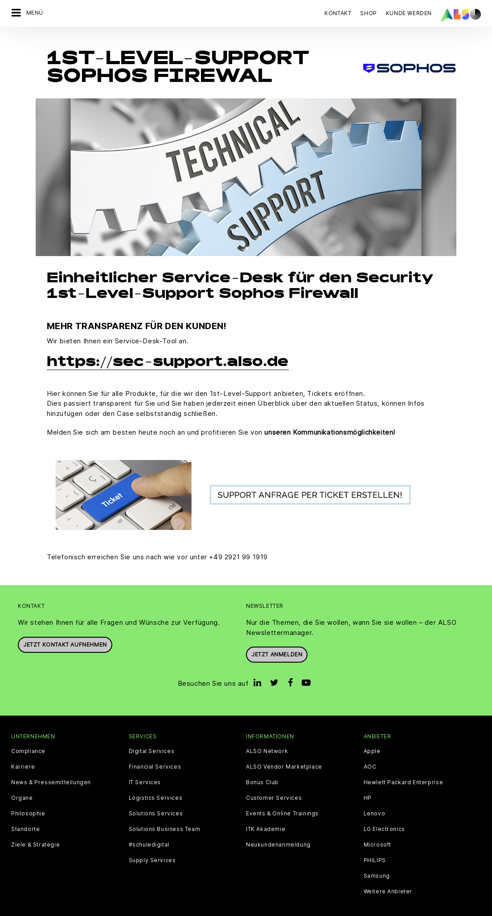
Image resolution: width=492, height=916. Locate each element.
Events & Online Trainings (282, 802)
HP (368, 786)
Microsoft (377, 833)
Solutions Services (156, 802)
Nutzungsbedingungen (303, 908)
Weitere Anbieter (388, 880)
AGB (69, 908)
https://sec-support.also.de (168, 351)
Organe (22, 786)
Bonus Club (262, 771)
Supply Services (152, 849)
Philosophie (28, 802)
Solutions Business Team (165, 817)
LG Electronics (384, 817)
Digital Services (152, 740)
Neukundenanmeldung (278, 833)
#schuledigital (149, 833)
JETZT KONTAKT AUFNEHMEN (65, 633)
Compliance (28, 740)
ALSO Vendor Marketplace (284, 755)
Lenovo (374, 802)
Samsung (377, 864)
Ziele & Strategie (35, 833)
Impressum (248, 908)
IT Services (145, 771)
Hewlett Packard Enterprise (403, 771)
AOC (370, 755)
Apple (372, 740)
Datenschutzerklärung (194, 908)
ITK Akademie (265, 817)
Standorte (25, 817)
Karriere (23, 755)
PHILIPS (375, 849)
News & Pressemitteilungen (51, 771)
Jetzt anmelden (276, 643)
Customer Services (274, 786)
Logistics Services (156, 786)
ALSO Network (267, 740)
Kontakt (337, 13)
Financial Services (155, 755)
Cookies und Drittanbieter (118, 908)
